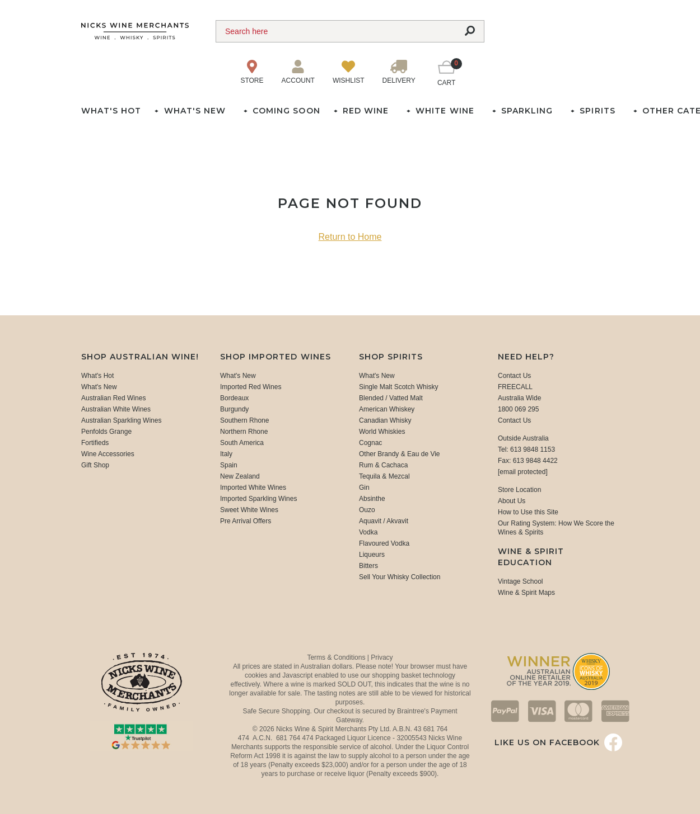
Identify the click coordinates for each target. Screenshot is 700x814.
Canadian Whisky (385, 420)
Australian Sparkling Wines (121, 420)
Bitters (368, 566)
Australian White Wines (116, 409)
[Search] (336, 31)
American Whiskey (386, 409)
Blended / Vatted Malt (391, 398)
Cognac (370, 443)
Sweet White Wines (249, 510)
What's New (99, 387)
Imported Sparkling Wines (258, 499)
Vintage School (520, 581)
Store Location (519, 490)
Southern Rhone (244, 420)
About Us (511, 501)
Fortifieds (95, 443)
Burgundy (234, 409)
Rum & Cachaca (383, 465)
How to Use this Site (528, 512)
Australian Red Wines (113, 398)
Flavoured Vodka (384, 543)
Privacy (382, 657)
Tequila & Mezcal (384, 476)
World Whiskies (382, 432)
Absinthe (372, 499)
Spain (228, 465)
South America (242, 443)
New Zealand (240, 476)
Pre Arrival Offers (245, 521)
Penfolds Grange (106, 432)
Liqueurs (372, 555)
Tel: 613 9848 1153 (526, 449)
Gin (364, 487)
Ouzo (367, 510)
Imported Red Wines (250, 387)
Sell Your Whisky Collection (399, 577)
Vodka (368, 532)
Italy (226, 454)
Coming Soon (286, 111)
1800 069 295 (518, 409)
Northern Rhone (244, 432)
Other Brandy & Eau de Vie (399, 454)
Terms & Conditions (337, 657)
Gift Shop (95, 465)
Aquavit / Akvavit (383, 521)
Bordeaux (234, 398)
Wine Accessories (107, 454)
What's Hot (111, 111)
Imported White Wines (253, 487)
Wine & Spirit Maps (526, 593)
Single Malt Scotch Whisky (398, 387)
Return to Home (350, 237)
